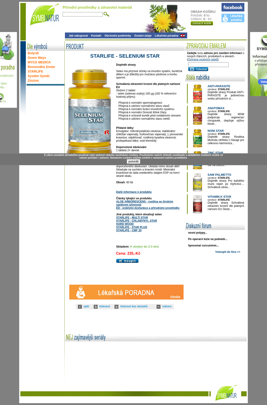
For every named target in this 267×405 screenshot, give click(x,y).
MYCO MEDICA (39, 62)
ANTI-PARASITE (219, 86)
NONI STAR (216, 130)
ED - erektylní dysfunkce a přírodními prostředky (147, 208)
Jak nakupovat (78, 35)
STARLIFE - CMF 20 (129, 230)
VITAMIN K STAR (219, 196)
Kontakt (96, 35)
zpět (86, 306)
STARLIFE (35, 71)
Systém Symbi (39, 76)
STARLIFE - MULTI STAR (132, 217)
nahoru (167, 306)
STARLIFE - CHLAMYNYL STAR (136, 220)
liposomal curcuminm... (203, 245)
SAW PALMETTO (219, 174)
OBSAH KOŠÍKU (206, 12)
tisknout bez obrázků (133, 306)
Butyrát (33, 53)
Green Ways (37, 57)
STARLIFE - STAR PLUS (131, 227)
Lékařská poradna (166, 35)
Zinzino (33, 80)
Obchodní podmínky (117, 35)
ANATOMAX (216, 108)
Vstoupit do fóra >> (227, 252)
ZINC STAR (215, 152)
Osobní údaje (143, 35)
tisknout (104, 306)
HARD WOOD (125, 224)
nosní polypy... (197, 232)
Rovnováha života (41, 67)
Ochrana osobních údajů (203, 59)
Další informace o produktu (134, 192)
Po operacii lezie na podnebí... (207, 239)
